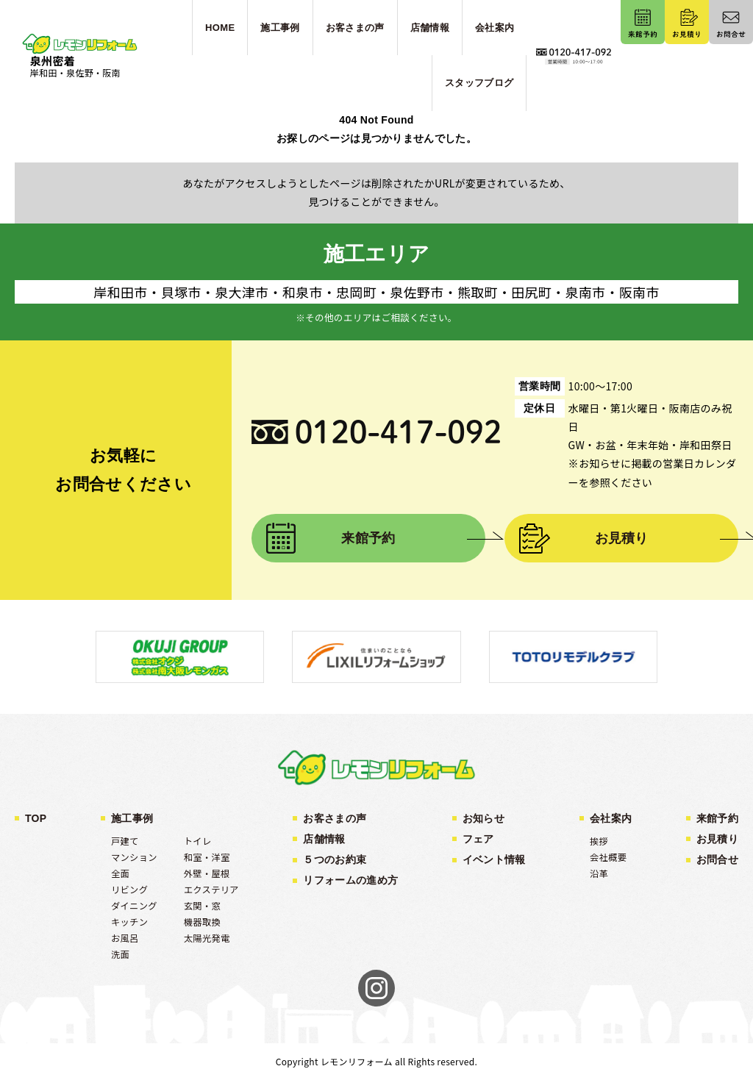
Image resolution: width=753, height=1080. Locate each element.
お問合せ (717, 859)
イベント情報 (494, 859)
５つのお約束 (334, 859)
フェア (478, 839)
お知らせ (483, 818)
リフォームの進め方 (350, 880)
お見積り (622, 538)
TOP (36, 818)
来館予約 (368, 538)
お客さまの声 (334, 818)
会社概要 (608, 857)
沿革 (599, 873)
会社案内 (611, 818)
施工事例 (132, 818)
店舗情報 (324, 839)
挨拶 (599, 841)
